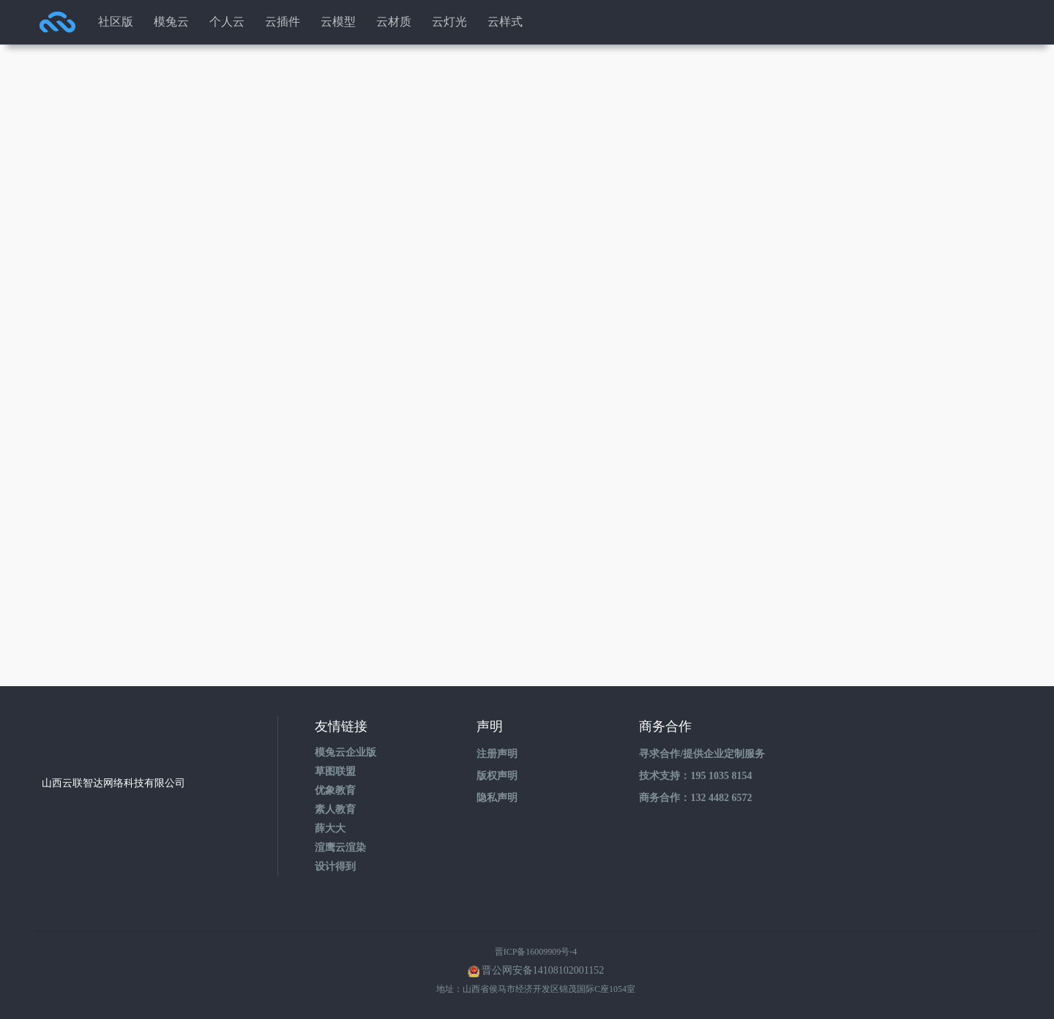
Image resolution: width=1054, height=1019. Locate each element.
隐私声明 (496, 797)
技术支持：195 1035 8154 (695, 775)
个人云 (226, 21)
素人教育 (335, 809)
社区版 (115, 21)
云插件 (282, 21)
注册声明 (496, 753)
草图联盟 (335, 771)
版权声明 (496, 775)
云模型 (338, 21)
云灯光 (449, 21)
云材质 (393, 21)
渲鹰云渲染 (340, 847)
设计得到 (335, 866)
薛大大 (330, 828)
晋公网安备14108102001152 (543, 970)
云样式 (505, 21)
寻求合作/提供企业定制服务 (702, 753)
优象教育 (335, 790)
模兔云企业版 (345, 752)
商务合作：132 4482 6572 (695, 797)
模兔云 (171, 21)
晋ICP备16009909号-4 (536, 952)
